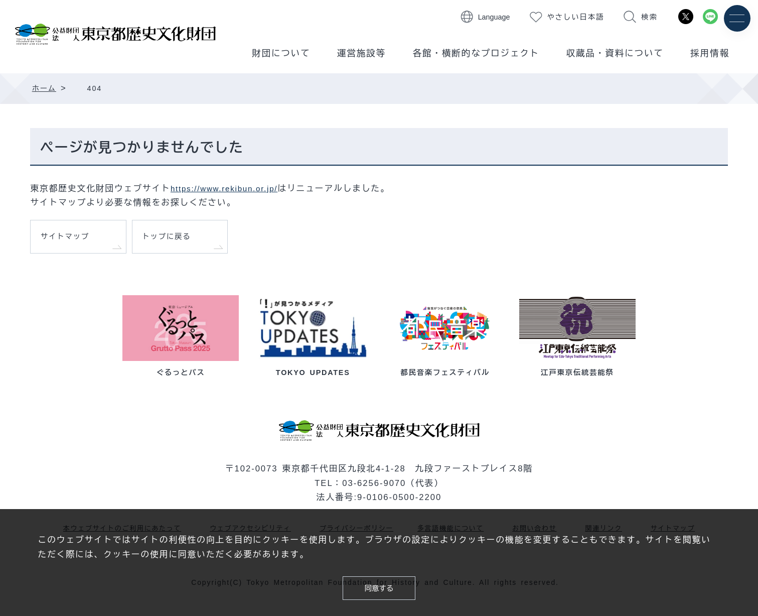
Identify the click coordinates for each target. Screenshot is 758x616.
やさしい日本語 (575, 17)
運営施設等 (361, 53)
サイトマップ (69, 239)
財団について (281, 53)
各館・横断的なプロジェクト (476, 53)
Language (494, 17)
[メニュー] (736, 19)
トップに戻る (171, 239)
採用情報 (709, 53)
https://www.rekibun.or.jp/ (230, 188)
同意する (379, 586)
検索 (649, 17)
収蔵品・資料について (615, 53)
